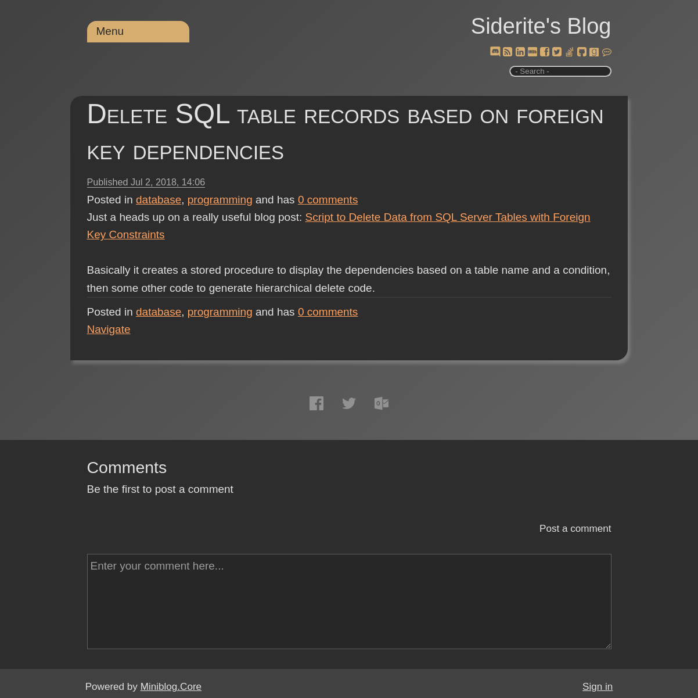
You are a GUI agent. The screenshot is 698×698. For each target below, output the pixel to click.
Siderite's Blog (541, 26)
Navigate (109, 329)
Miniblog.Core (171, 686)
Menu (110, 31)
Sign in (597, 686)
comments (328, 200)
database (158, 200)
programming (220, 200)
